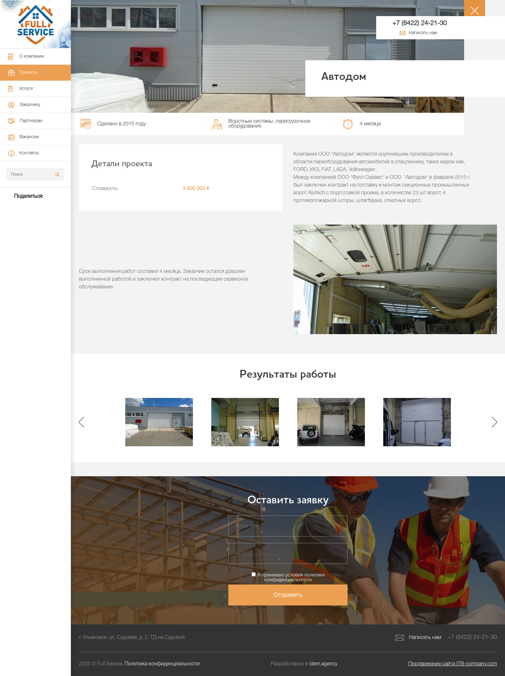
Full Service (35, 24)
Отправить (287, 595)
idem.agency (323, 664)
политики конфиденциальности (294, 577)
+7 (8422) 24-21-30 (419, 23)
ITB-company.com (452, 664)
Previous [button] (81, 421)
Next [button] (494, 421)
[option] (159, 422)
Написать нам (418, 638)
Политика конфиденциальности (162, 664)
